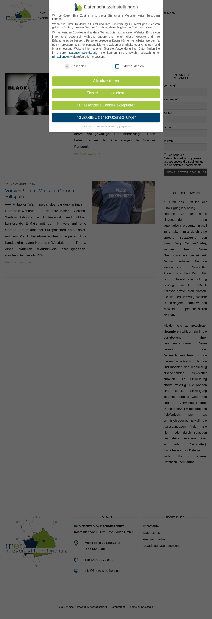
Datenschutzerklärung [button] (108, 123)
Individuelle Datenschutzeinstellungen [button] (106, 114)
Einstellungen (61, 53)
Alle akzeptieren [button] (106, 78)
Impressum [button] (126, 123)
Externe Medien (129, 63)
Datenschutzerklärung (83, 49)
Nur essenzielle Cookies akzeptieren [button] (106, 102)
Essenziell (75, 63)
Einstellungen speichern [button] (106, 90)
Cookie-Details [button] (87, 123)
